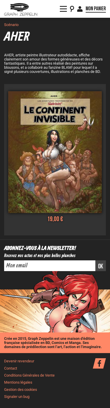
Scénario (11, 25)
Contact (10, 368)
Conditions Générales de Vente (29, 375)
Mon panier (96, 8)
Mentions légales (18, 382)
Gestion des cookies (20, 390)
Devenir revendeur (19, 361)
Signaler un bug (17, 397)
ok (100, 266)
